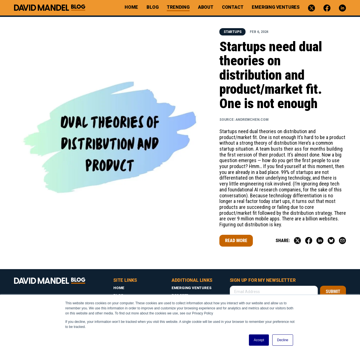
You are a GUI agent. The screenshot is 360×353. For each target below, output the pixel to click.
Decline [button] (282, 340)
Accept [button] (259, 340)
